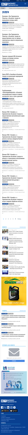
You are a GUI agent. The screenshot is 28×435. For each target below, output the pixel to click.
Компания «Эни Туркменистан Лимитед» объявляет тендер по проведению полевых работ (11, 18)
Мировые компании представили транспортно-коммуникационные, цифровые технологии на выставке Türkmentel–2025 (16, 241)
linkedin (8, 407)
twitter (5, 407)
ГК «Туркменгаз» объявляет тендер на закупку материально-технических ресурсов (13, 326)
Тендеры (4, 311)
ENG (18, 0)
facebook (2, 407)
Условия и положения (5, 417)
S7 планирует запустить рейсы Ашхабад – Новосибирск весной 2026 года (17, 267)
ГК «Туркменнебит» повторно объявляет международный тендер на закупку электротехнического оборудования (13, 335)
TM (21, 0)
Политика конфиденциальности (8, 419)
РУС (24, 0)
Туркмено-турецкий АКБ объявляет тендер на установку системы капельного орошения (12, 58)
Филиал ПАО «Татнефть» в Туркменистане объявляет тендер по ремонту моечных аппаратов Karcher (12, 137)
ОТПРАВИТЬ (14, 361)
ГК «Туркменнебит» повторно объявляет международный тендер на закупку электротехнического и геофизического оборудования (13, 317)
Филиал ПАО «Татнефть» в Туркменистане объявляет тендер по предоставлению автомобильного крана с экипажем (13, 115)
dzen (14, 407)
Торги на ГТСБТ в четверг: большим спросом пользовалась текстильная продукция (16, 233)
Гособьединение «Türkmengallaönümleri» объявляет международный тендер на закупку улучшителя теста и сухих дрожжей (12, 93)
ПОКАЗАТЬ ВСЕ (23, 310)
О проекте (3, 416)
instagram (11, 407)
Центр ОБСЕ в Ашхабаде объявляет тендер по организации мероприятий (12, 75)
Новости (4, 227)
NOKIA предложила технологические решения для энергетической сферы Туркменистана (16, 254)
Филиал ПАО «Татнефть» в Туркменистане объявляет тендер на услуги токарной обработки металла (12, 199)
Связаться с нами (5, 420)
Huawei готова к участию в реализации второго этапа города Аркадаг (16, 273)
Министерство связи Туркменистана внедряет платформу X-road (16, 248)
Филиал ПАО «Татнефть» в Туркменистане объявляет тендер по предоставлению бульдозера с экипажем (12, 179)
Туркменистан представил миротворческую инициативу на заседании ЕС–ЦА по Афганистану (15, 261)
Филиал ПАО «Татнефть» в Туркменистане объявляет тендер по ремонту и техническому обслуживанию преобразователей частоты (13, 157)
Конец (19, 219)
